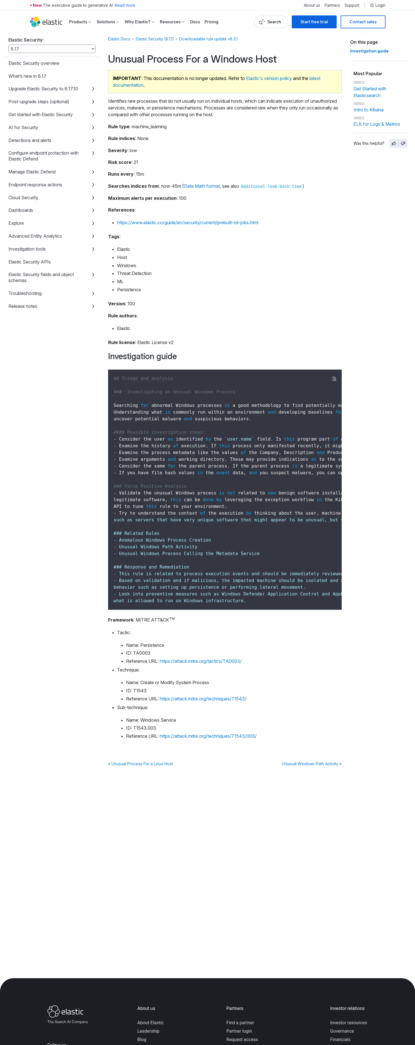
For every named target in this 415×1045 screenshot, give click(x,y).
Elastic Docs (119, 39)
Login (378, 5)
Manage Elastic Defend (32, 172)
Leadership (148, 1031)
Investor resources (348, 1022)
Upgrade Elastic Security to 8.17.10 (43, 88)
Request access (242, 1039)
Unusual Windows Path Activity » (312, 763)
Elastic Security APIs (29, 262)
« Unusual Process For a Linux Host (140, 763)
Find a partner (240, 1022)
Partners (332, 5)
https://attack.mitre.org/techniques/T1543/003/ (208, 736)
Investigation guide (369, 51)
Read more (125, 5)
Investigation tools (27, 249)
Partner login (239, 1031)
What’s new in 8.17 (27, 76)
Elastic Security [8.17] (155, 39)
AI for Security (23, 127)
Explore (16, 223)
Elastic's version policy (269, 78)
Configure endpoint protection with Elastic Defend (43, 156)
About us (312, 5)
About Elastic (150, 1022)
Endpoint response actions (35, 184)
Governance (342, 1031)
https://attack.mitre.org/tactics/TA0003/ (201, 661)
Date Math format (202, 186)
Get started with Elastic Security (40, 114)
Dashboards (20, 210)
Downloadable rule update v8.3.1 (208, 39)
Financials (340, 1039)
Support (352, 5)
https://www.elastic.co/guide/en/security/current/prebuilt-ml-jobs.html (187, 222)
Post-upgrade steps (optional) (38, 101)
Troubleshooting (25, 293)
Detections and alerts (29, 140)
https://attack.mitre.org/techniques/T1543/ (203, 699)
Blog (141, 1039)
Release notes (22, 306)
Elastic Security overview (34, 63)
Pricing (211, 21)
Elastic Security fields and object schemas (41, 277)
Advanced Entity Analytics (35, 236)
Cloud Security (23, 197)
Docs (195, 21)
